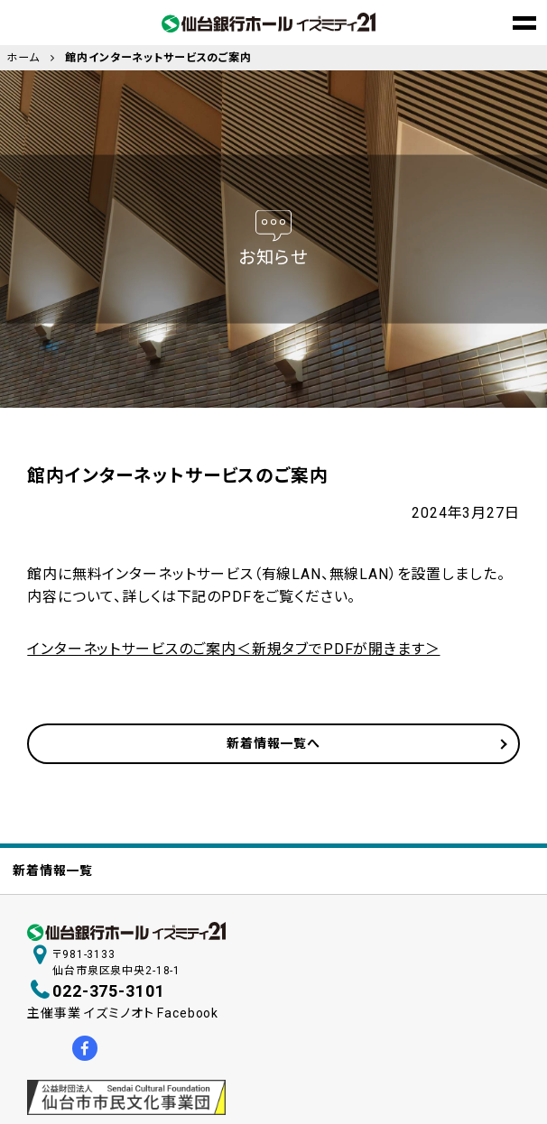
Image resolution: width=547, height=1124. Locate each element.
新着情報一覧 (53, 870)
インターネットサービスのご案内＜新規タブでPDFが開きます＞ (233, 649)
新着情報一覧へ (273, 743)
